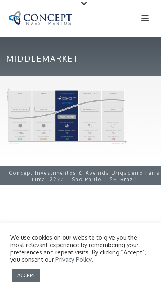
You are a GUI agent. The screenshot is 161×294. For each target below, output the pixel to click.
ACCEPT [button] (26, 275)
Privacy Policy (73, 259)
